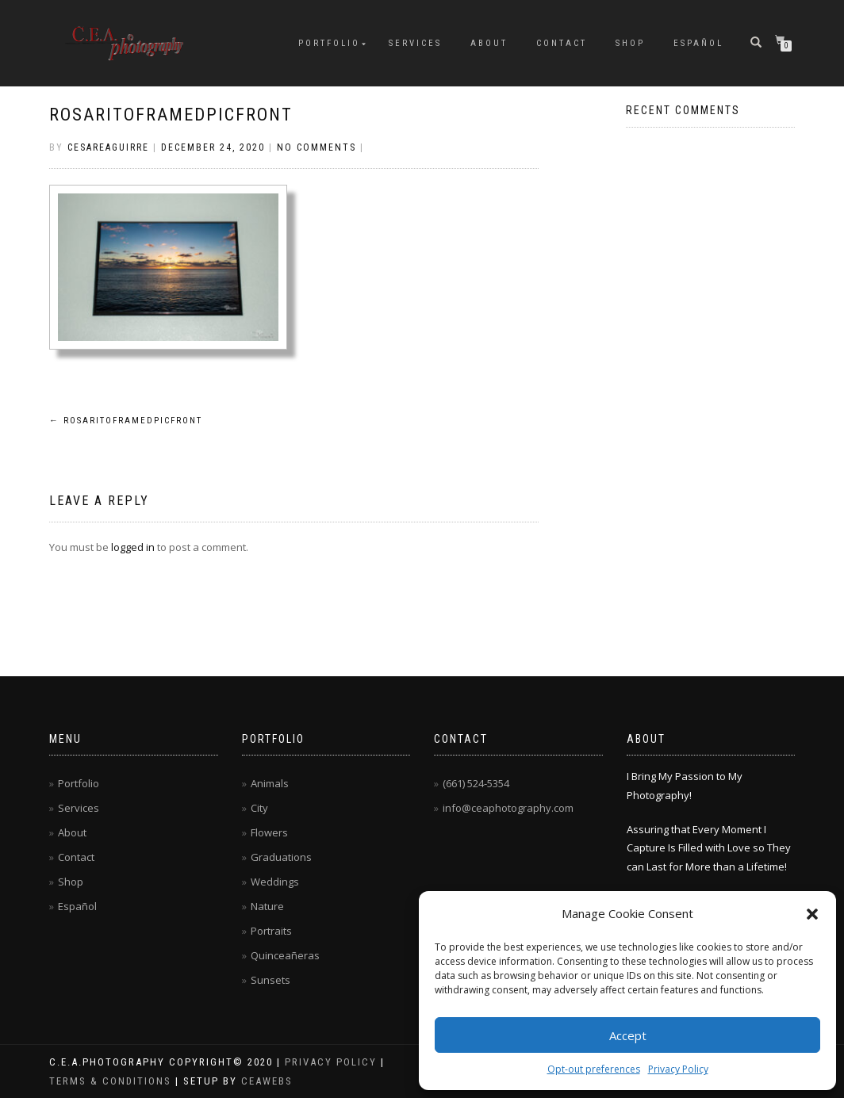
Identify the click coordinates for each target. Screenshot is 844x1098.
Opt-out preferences (593, 1069)
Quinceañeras (285, 955)
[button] (812, 914)
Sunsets (270, 980)
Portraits (271, 931)
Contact (561, 43)
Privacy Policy (678, 1069)
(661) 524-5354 (476, 783)
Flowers (269, 832)
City (259, 808)
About (489, 43)
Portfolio (329, 43)
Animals (270, 783)
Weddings (275, 881)
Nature (267, 906)
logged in (133, 547)
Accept (627, 1035)
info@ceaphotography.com (508, 808)
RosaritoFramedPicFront (171, 114)
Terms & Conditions (110, 1081)
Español (698, 43)
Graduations (281, 857)
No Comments (316, 147)
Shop (630, 43)
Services (415, 43)
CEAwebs (265, 1081)
